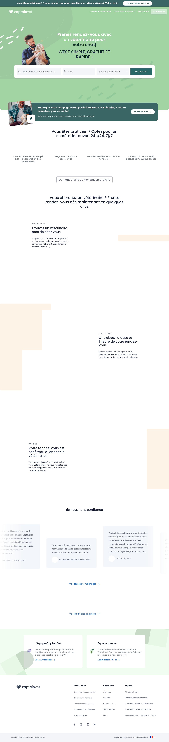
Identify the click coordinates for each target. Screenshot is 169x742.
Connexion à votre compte (85, 692)
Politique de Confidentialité (136, 698)
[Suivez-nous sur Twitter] (95, 724)
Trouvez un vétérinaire (100, 11)
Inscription (143, 11)
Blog (105, 715)
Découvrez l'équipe (45, 659)
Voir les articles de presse (84, 613)
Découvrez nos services (83, 704)
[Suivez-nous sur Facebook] (74, 724)
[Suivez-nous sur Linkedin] (88, 724)
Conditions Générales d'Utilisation (139, 703)
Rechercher (141, 71)
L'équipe (106, 698)
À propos (107, 692)
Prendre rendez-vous (137, 3)
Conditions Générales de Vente (138, 709)
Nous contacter (80, 715)
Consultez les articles (109, 659)
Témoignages (109, 709)
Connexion (159, 11)
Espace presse (109, 703)
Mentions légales (132, 692)
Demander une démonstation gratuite (84, 180)
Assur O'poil (48, 116)
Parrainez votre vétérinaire (84, 709)
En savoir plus (142, 111)
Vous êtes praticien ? (124, 11)
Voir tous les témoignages (84, 583)
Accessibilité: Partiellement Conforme (140, 715)
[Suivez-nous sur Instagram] (81, 724)
